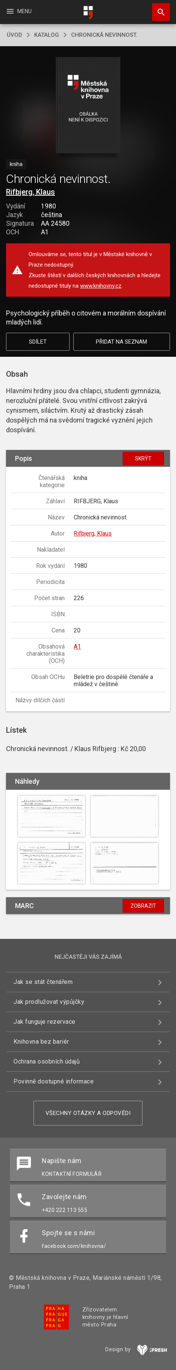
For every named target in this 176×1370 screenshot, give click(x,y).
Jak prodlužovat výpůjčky (49, 1001)
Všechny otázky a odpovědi (88, 1113)
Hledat (157, 8)
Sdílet (38, 341)
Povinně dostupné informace (54, 1081)
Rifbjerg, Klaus (30, 191)
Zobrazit (143, 906)
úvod (14, 35)
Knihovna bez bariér (41, 1041)
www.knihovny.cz (100, 285)
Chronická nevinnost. (104, 35)
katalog (46, 35)
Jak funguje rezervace (45, 1021)
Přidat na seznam (121, 341)
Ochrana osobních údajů (47, 1061)
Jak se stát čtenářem (43, 981)
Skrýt (143, 459)
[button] (88, 105)
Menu (19, 11)
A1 (77, 646)
